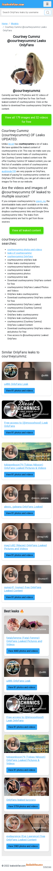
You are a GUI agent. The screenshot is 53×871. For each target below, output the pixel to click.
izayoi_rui (41, 201)
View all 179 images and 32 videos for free (26, 119)
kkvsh (11, 144)
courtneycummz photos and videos (24, 249)
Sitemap (47, 867)
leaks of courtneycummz (19, 253)
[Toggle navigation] (47, 4)
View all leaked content (26, 230)
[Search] (26, 12)
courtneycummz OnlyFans (20, 256)
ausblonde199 (9, 171)
